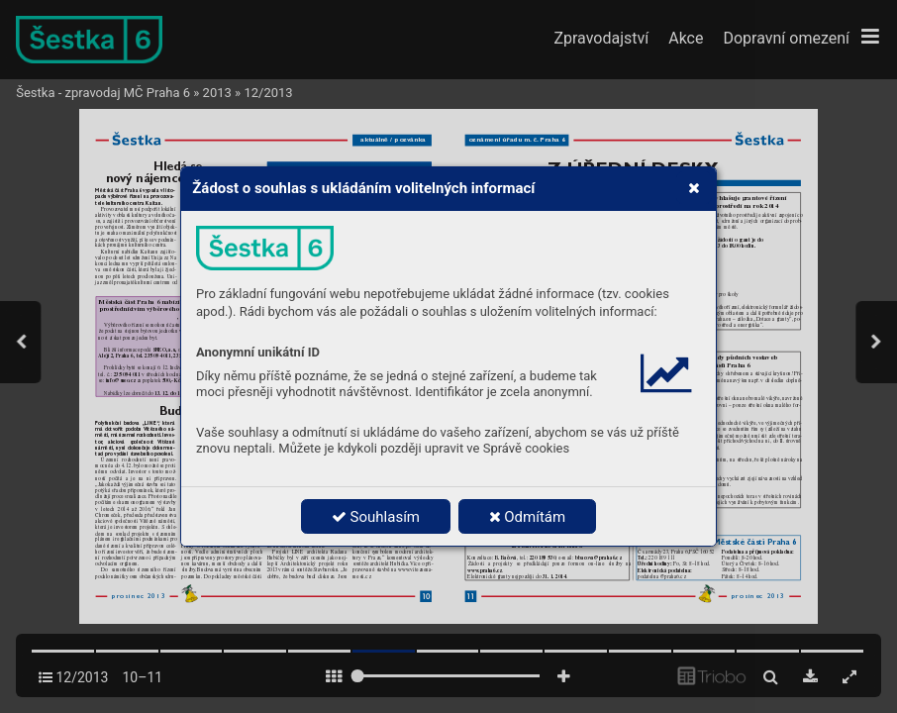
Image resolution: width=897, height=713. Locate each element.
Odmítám (527, 517)
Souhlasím (376, 517)
